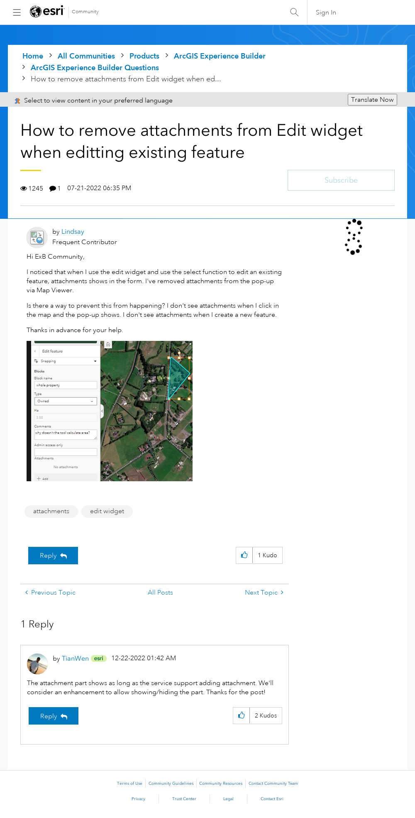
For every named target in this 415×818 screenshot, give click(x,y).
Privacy (138, 798)
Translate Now (372, 100)
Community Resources (220, 783)
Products (144, 55)
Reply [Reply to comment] (48, 716)
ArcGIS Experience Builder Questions (95, 67)
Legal (228, 798)
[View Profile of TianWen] (75, 658)
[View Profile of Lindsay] (72, 231)
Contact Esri (272, 798)
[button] (110, 411)
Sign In (326, 12)
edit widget (107, 511)
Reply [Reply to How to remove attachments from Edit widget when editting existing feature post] (48, 555)
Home (32, 55)
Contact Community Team (273, 783)
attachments (51, 511)
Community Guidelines (171, 783)
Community (85, 12)
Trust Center (184, 798)
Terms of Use (129, 783)
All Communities (86, 55)
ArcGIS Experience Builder (220, 55)
